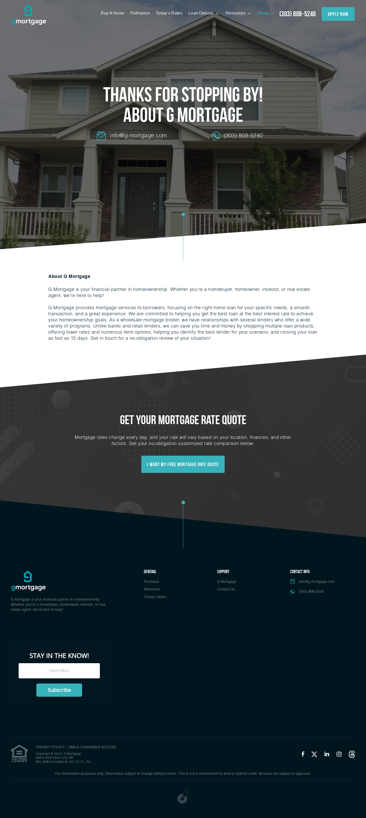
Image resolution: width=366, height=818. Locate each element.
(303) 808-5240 (297, 14)
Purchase (151, 582)
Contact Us (226, 589)
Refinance (140, 13)
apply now (338, 14)
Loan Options (202, 13)
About (263, 13)
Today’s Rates (169, 13)
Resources (236, 13)
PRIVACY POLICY (50, 747)
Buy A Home (112, 13)
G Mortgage (226, 582)
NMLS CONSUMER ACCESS (92, 747)
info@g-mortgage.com (138, 135)
